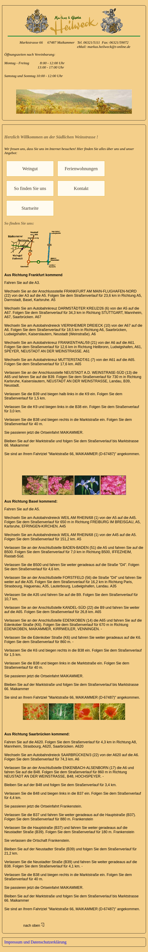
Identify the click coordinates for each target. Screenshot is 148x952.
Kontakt (81, 188)
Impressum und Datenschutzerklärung (35, 942)
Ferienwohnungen (81, 168)
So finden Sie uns (30, 188)
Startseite (29, 208)
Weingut (30, 168)
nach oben (24, 925)
